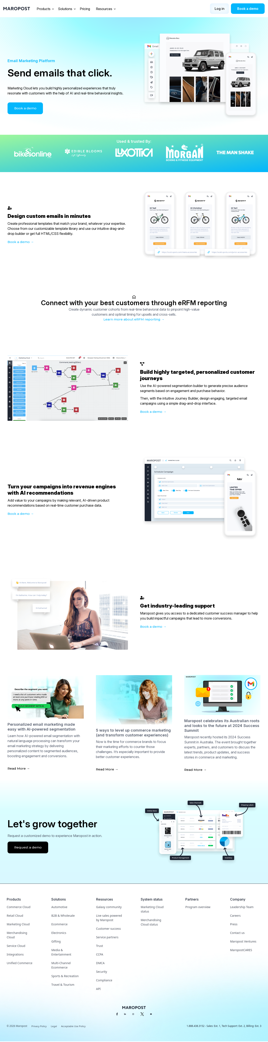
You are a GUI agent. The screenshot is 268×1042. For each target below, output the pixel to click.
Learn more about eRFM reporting (132, 319)
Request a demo (28, 848)
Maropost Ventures (243, 942)
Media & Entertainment (61, 952)
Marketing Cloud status (152, 909)
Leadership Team (242, 907)
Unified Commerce (19, 963)
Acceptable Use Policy (75, 1026)
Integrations (15, 955)
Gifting (56, 942)
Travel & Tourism (62, 985)
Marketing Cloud (18, 925)
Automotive (59, 907)
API (98, 989)
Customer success (108, 929)
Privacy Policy (39, 1026)
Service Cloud (16, 946)
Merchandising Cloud (17, 935)
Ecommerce (59, 925)
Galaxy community (109, 907)
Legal (55, 1026)
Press (233, 925)
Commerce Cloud (18, 907)
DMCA (100, 963)
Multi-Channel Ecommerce (61, 965)
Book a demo (247, 9)
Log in (219, 9)
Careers (235, 916)
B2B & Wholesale (63, 916)
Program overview (197, 907)
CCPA (99, 955)
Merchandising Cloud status (151, 922)
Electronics (58, 933)
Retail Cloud (15, 916)
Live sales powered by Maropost (109, 918)
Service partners (107, 938)
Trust (99, 946)
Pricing (85, 9)
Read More (17, 769)
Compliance (104, 981)
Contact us (237, 933)
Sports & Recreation (65, 976)
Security (101, 972)
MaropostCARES (241, 950)
